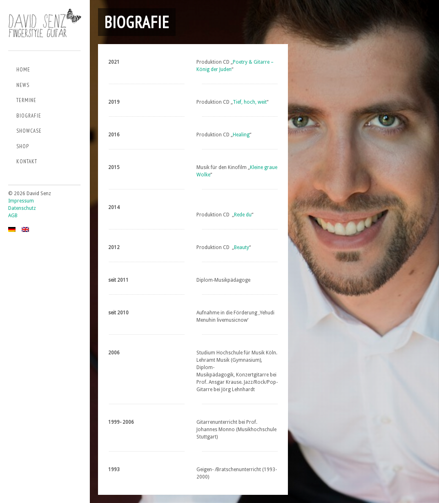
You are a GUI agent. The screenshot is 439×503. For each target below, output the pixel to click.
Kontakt (26, 161)
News (22, 85)
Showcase (29, 130)
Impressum (21, 201)
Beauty (241, 247)
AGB (13, 215)
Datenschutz (22, 208)
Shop (22, 146)
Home (23, 69)
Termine (26, 100)
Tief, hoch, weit (250, 102)
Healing (241, 135)
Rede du (243, 215)
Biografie (28, 115)
